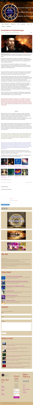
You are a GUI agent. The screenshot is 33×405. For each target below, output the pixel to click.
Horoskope (3, 394)
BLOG (28, 24)
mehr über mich (4, 267)
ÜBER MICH (2, 0)
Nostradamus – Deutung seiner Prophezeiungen (11, 166)
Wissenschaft (17, 32)
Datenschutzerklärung (26, 389)
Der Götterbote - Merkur (10, 290)
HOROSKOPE (13, 24)
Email (2, 316)
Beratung (2, 389)
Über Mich (4, 254)
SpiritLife (13, 32)
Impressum (24, 392)
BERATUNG (7, 24)
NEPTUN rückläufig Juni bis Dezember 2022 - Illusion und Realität (17, 281)
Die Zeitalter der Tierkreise (28, 182)
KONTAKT (6, 0)
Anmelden (16, 397)
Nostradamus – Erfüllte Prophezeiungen (4, 166)
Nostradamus (4, 179)
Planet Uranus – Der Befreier (10, 176)
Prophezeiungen (8, 32)
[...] (17, 278)
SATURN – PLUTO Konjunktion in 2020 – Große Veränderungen (4, 177)
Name (2, 312)
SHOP (18, 24)
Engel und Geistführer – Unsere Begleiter (6, 182)
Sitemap (24, 390)
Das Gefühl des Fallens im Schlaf (18, 176)
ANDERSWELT (9, 26)
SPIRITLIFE (3, 26)
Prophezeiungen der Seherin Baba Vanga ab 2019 (18, 166)
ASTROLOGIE (23, 24)
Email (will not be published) (13, 200)
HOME (3, 24)
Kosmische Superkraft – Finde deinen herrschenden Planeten (25, 166)
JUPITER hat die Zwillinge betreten (11, 295)
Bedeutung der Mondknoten (10, 300)
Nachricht (3, 321)
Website (10, 202)
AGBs (24, 387)
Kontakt (24, 385)
